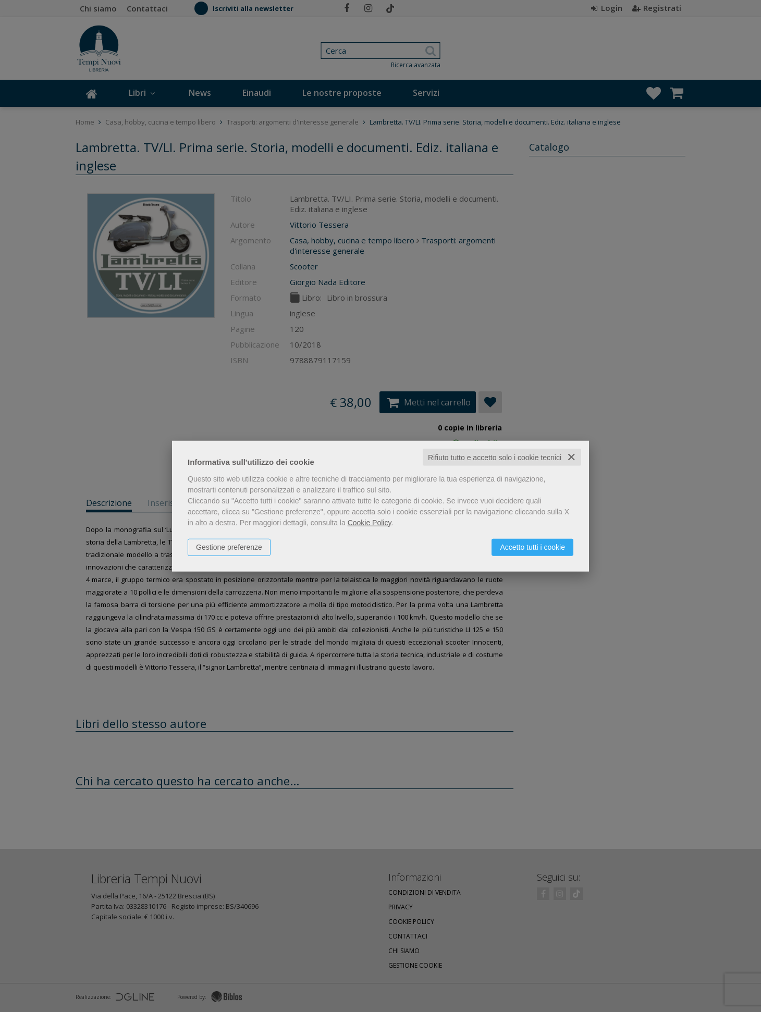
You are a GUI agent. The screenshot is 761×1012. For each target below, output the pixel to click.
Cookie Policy (369, 522)
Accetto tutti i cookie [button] (532, 546)
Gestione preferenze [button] (229, 546)
